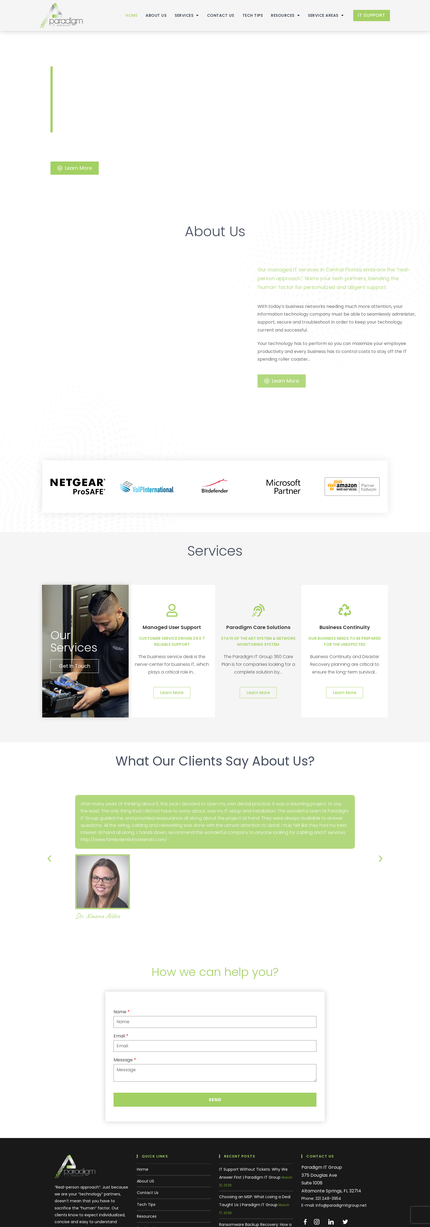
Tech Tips (248, 15)
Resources (281, 15)
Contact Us (216, 15)
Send (215, 1049)
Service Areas (321, 15)
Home (127, 15)
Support (144, 1189)
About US (151, 15)
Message (125, 1009)
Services (182, 15)
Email (121, 985)
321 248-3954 (328, 1148)
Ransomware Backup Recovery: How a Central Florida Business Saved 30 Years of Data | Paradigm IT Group (255, 1181)
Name (122, 961)
